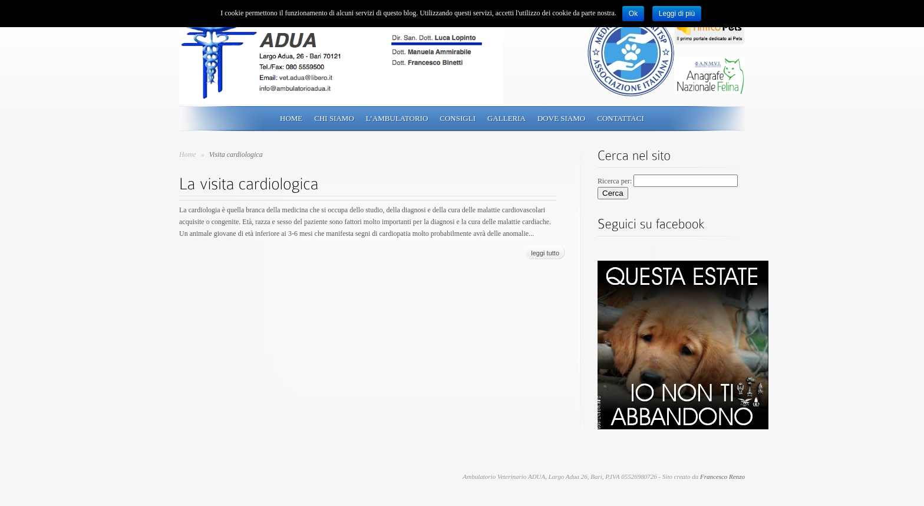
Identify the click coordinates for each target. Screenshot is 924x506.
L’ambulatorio (397, 118)
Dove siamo (561, 118)
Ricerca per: (615, 181)
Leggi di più (677, 13)
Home (291, 118)
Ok (633, 13)
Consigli (458, 118)
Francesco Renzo (722, 476)
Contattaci (620, 118)
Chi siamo (334, 118)
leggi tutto (545, 253)
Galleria (506, 118)
